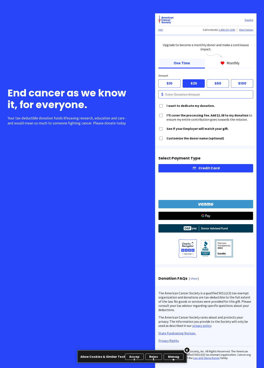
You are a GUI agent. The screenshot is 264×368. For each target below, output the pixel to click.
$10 (169, 83)
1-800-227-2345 (227, 29)
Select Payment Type (179, 158)
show (194, 278)
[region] (132, 356)
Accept (134, 357)
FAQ (160, 29)
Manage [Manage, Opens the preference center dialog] (173, 357)
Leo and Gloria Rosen (206, 358)
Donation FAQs (172, 278)
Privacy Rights (168, 341)
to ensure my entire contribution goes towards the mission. (209, 117)
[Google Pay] (205, 216)
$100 (242, 83)
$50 (218, 83)
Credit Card (209, 168)
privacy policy (201, 326)
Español (249, 19)
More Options (246, 29)
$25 (194, 83)
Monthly (229, 63)
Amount (163, 75)
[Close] (187, 350)
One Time (182, 63)
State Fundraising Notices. (177, 333)
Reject (153, 357)
